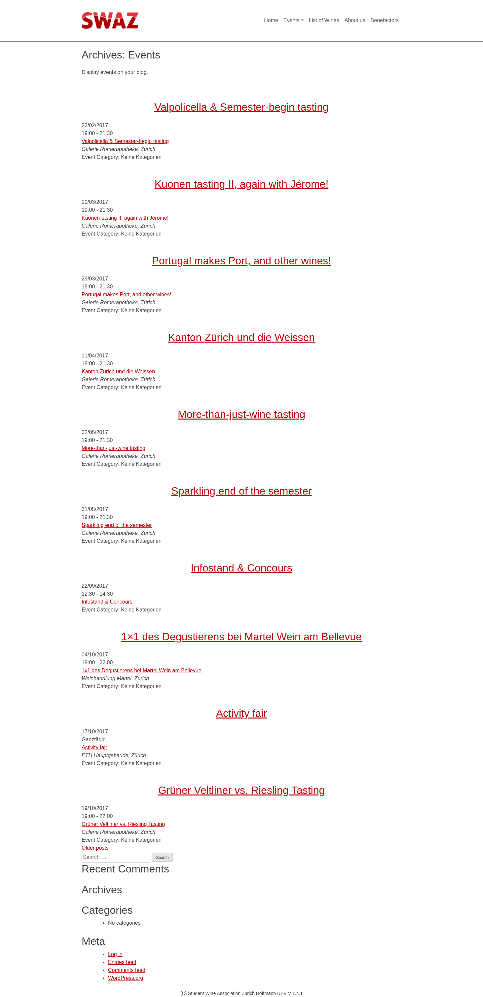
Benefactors (385, 20)
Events (291, 20)
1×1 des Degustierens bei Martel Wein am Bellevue (241, 637)
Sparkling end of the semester (241, 491)
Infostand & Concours (241, 568)
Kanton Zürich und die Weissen (241, 337)
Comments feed (126, 970)
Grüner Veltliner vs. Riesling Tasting (241, 790)
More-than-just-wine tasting (241, 414)
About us (354, 20)
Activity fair (241, 713)
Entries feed (122, 962)
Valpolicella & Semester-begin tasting (241, 107)
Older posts (95, 848)
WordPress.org (125, 978)
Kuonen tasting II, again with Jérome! (242, 184)
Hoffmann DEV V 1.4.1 (279, 993)
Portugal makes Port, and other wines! (241, 261)
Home (271, 20)
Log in (115, 954)
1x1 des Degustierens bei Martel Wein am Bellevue (142, 670)
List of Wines (324, 20)
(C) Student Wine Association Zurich (218, 993)
